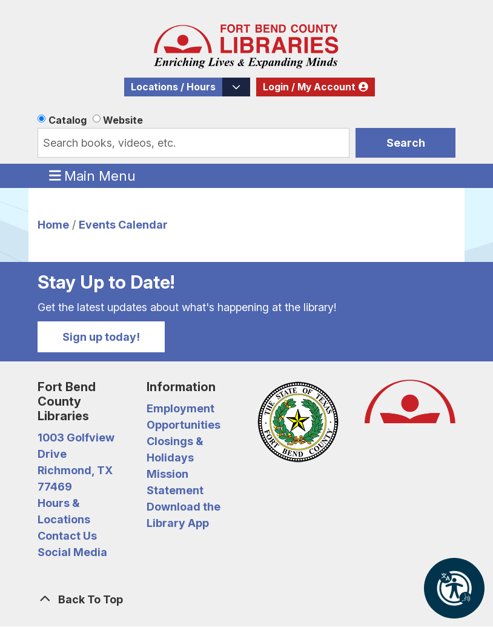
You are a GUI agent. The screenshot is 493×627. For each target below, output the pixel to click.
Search (405, 142)
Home (53, 224)
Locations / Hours (173, 87)
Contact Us (67, 535)
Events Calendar (123, 224)
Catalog (67, 120)
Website (123, 120)
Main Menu (92, 175)
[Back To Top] (246, 599)
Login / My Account (309, 87)
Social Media (72, 552)
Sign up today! (101, 336)
